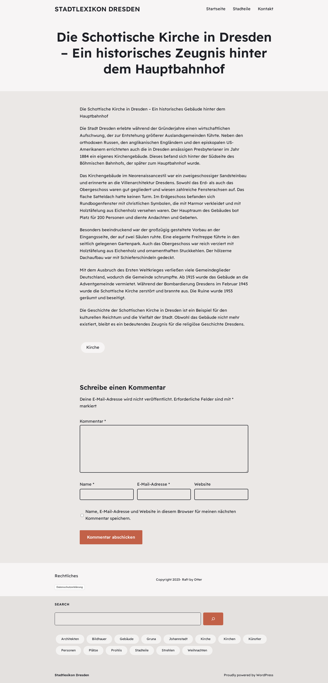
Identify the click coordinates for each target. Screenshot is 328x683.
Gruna (151, 639)
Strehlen (168, 650)
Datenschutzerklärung (69, 587)
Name (87, 484)
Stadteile (142, 650)
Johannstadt (178, 639)
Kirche (92, 347)
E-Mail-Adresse (153, 484)
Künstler (255, 639)
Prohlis (116, 650)
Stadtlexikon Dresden (97, 9)
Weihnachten (197, 650)
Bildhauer (99, 639)
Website (202, 484)
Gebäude (126, 639)
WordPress (264, 675)
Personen (68, 650)
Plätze (93, 650)
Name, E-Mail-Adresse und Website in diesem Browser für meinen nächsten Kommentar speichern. (160, 515)
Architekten (70, 639)
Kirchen (229, 639)
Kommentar (93, 421)
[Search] (213, 619)
